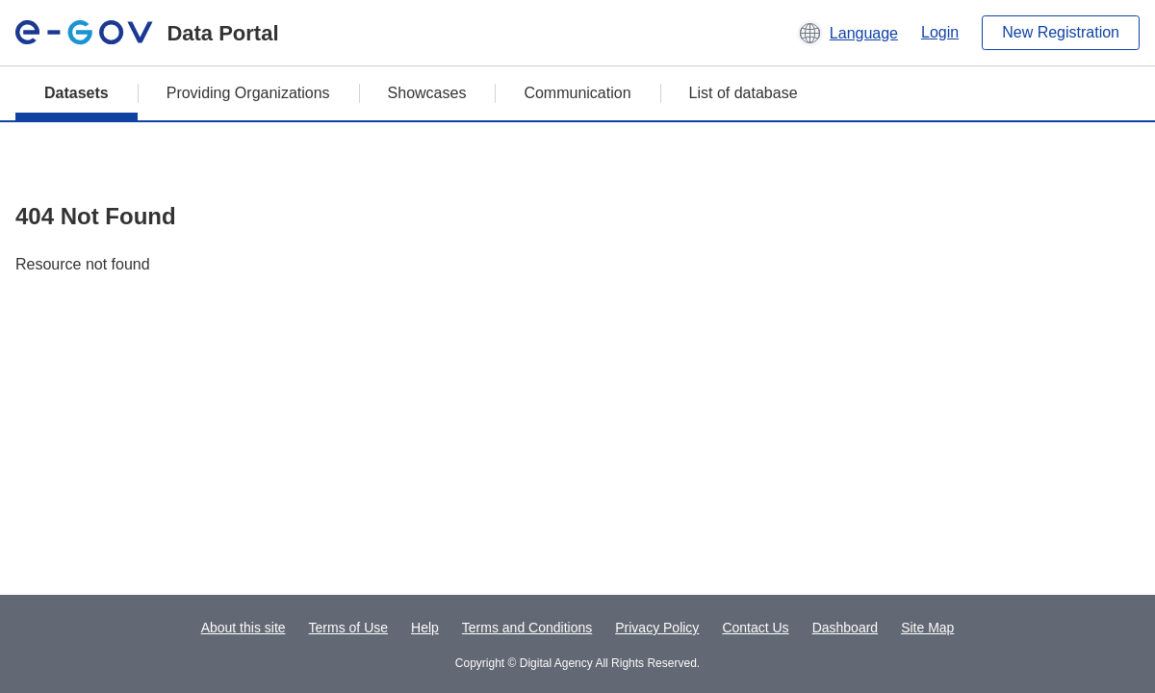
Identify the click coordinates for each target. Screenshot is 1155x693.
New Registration (1060, 32)
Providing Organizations (248, 93)
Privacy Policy (657, 627)
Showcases (427, 93)
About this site (243, 627)
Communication (577, 93)
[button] (847, 32)
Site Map (927, 627)
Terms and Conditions (527, 627)
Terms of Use (348, 627)
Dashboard (845, 627)
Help (425, 627)
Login (940, 32)
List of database (743, 93)
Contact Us (755, 627)
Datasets (76, 93)
